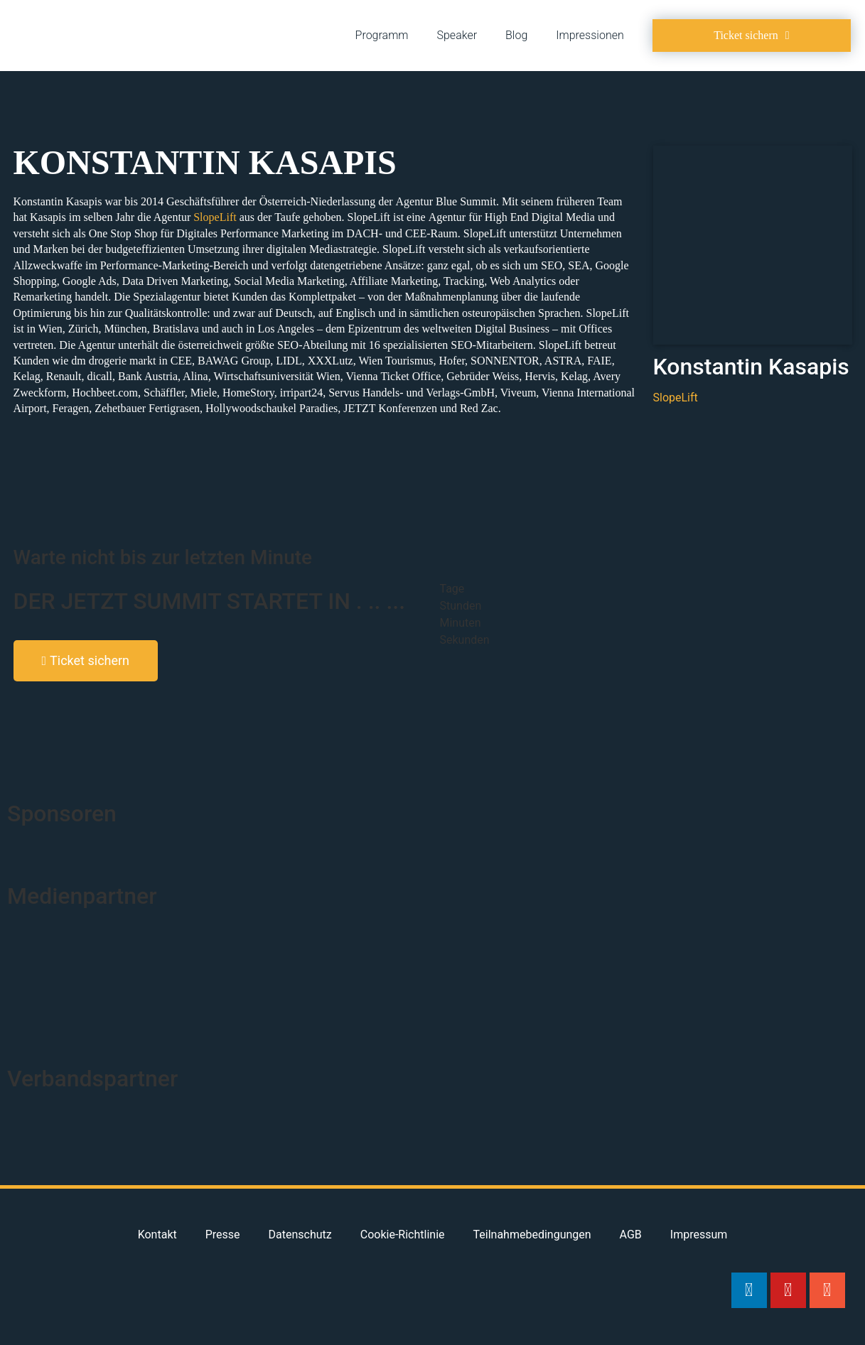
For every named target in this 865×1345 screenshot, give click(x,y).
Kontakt (157, 1234)
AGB (631, 1234)
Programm (382, 35)
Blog (516, 35)
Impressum (699, 1234)
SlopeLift (214, 217)
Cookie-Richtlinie (402, 1234)
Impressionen (589, 35)
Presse (222, 1234)
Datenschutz (300, 1234)
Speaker (457, 35)
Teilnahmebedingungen (532, 1234)
